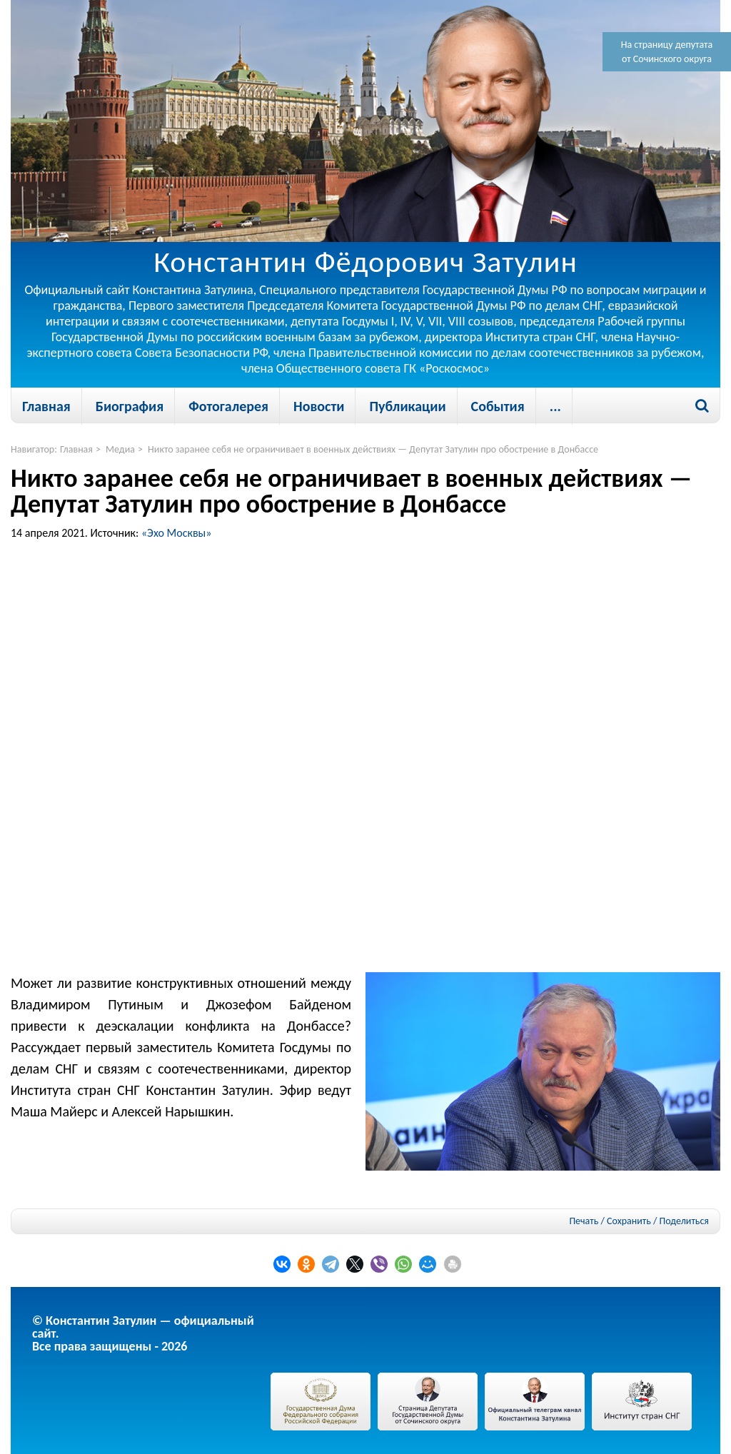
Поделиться (684, 1221)
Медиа (120, 449)
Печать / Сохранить (609, 1221)
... (555, 406)
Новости (318, 406)
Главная (46, 406)
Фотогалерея (228, 406)
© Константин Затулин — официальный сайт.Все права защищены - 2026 (143, 1333)
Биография (129, 406)
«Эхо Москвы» (176, 533)
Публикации (407, 406)
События (498, 406)
